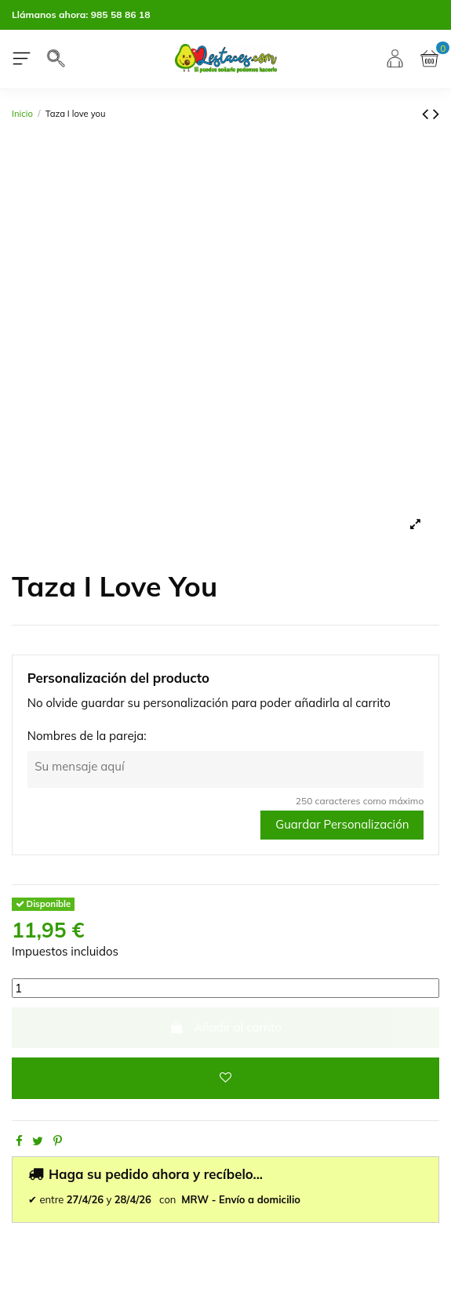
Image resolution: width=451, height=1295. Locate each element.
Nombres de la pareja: (87, 735)
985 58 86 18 (121, 14)
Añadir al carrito (225, 1027)
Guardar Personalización (342, 824)
